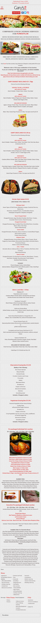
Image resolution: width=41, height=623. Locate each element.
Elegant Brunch (17, 582)
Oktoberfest (16, 594)
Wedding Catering (29, 582)
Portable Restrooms (21, 609)
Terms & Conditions (33, 601)
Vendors (18, 608)
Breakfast (15, 580)
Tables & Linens (20, 601)
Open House (16, 589)
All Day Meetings (17, 591)
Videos (8, 600)
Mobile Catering (29, 579)
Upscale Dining (5, 582)
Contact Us (30, 606)
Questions (30, 600)
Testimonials (31, 603)
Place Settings (19, 603)
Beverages (3, 597)
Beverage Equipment (21, 606)
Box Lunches (16, 586)
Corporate (15, 579)
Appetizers (4, 575)
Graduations (28, 577)
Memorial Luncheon (7, 587)
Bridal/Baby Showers (6, 577)
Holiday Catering (6, 584)
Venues (8, 601)
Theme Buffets (17, 587)
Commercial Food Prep (17, 576)
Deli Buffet (16, 584)
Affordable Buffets (6, 580)
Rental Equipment (19, 597)
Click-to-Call (16, 12)
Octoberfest (5, 586)
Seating (18, 604)
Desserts (27, 575)
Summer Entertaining (30, 580)
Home (2, 569)
